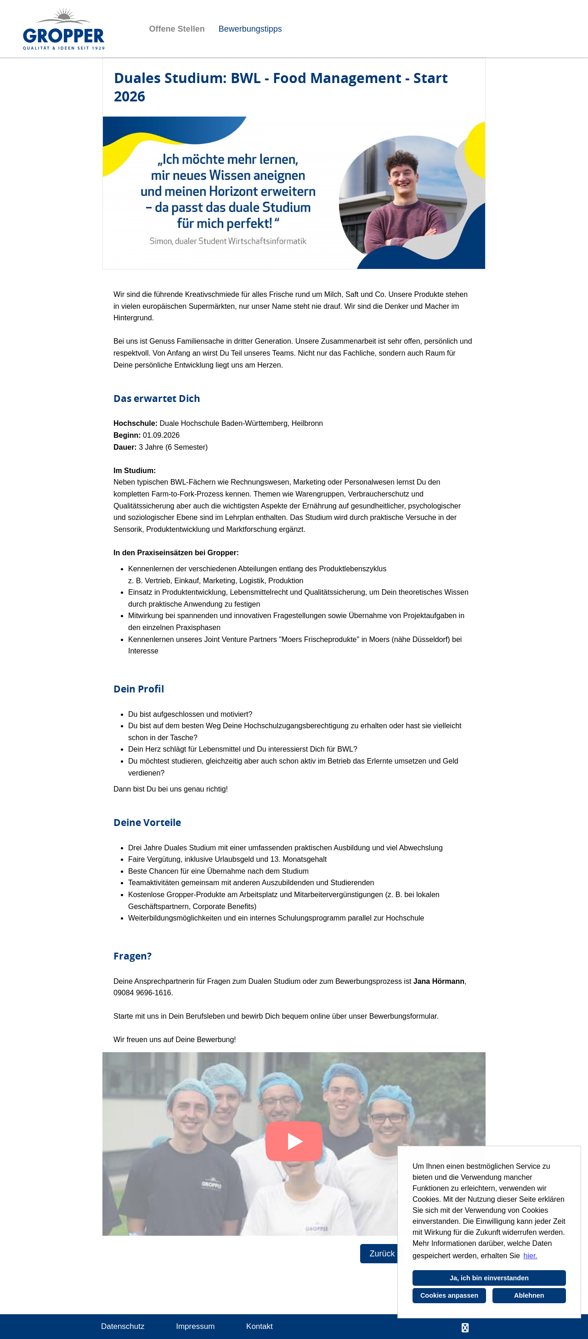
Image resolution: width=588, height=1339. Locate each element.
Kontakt (259, 1326)
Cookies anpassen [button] (449, 1295)
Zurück (382, 1253)
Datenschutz (123, 1326)
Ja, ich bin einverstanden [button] (489, 1278)
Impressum (195, 1326)
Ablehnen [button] (529, 1295)
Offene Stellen (177, 28)
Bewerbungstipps (250, 28)
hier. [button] (530, 1256)
